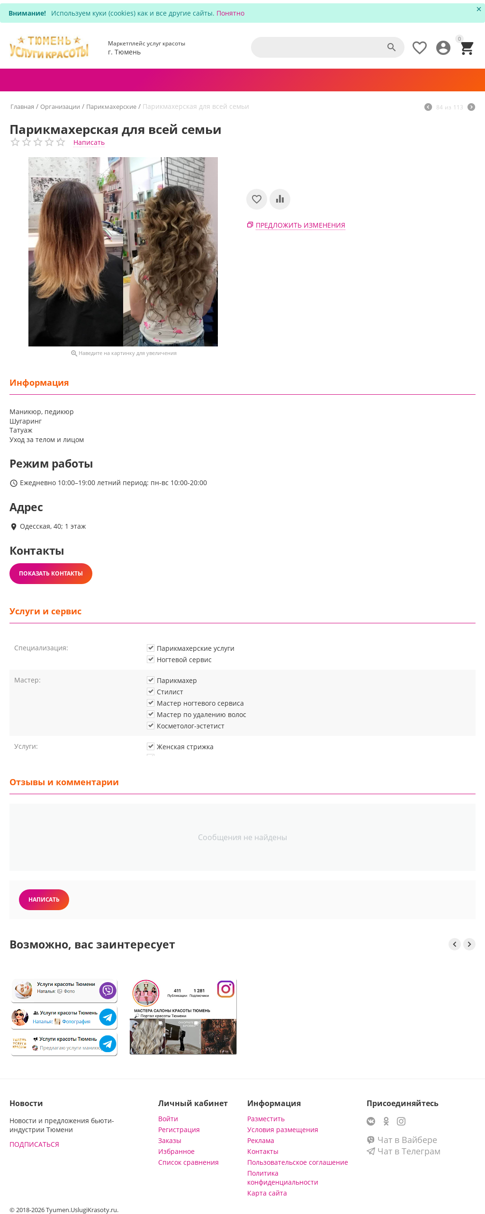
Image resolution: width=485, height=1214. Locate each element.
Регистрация (179, 1129)
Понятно (230, 13)
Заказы (169, 1140)
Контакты (262, 1151)
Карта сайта (267, 1192)
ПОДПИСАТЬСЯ (34, 1144)
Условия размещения (282, 1129)
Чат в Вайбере (402, 1139)
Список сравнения (188, 1162)
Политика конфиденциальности (282, 1178)
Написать (89, 142)
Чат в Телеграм (403, 1151)
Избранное (176, 1151)
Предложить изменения (300, 225)
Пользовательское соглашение (297, 1162)
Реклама (260, 1140)
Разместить (266, 1118)
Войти (168, 1118)
